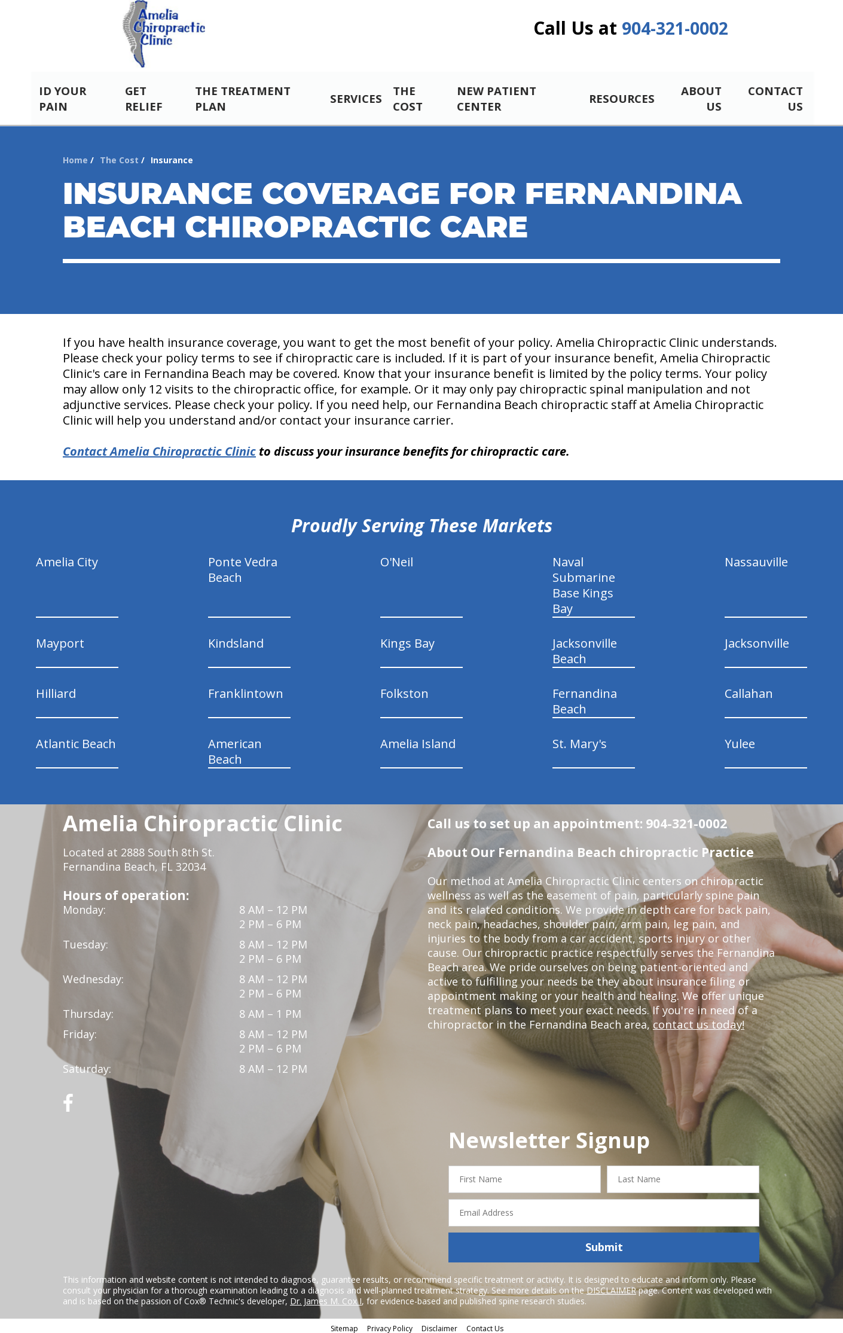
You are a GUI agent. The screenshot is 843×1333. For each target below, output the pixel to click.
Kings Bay (407, 640)
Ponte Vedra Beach (242, 566)
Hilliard (56, 690)
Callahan (749, 690)
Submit (604, 1243)
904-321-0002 (675, 31)
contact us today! (697, 1021)
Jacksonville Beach (584, 647)
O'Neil (396, 558)
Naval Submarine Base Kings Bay (583, 581)
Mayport (60, 640)
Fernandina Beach (584, 697)
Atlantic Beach (76, 740)
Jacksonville (757, 640)
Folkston (404, 690)
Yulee (740, 740)
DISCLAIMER (611, 1286)
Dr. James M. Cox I (326, 1297)
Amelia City (67, 558)
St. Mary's (579, 740)
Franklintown (245, 690)
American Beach (235, 748)
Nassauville (756, 558)
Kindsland (236, 640)
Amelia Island (418, 740)
